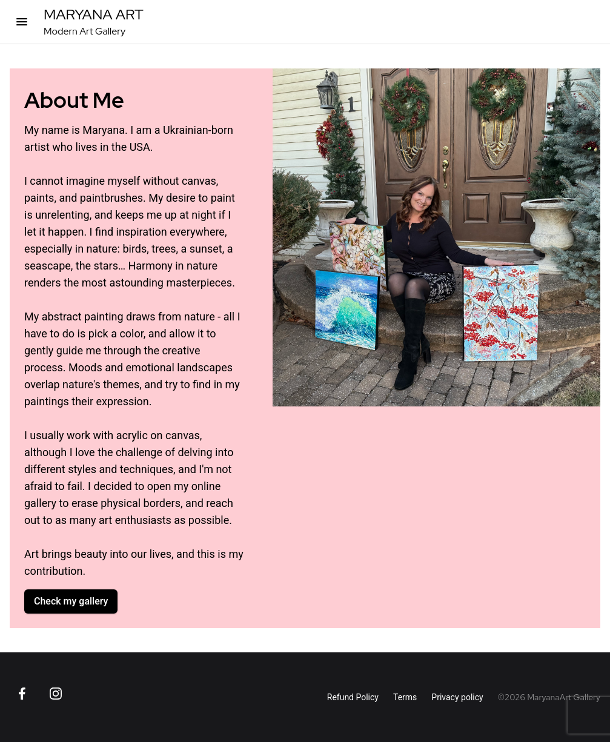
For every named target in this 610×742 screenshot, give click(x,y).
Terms (405, 697)
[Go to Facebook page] (22, 693)
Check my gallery (71, 601)
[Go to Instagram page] (56, 693)
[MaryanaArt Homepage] (94, 22)
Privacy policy (457, 697)
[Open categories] (22, 22)
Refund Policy (353, 697)
